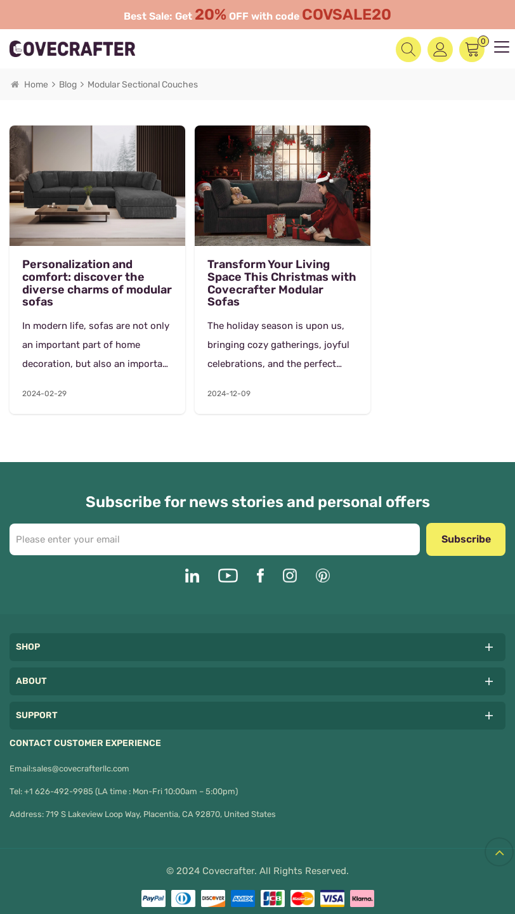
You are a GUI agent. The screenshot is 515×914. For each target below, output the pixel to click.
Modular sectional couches (143, 84)
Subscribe (466, 528)
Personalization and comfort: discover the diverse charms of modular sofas (83, 272)
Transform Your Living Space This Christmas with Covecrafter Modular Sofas (252, 272)
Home (29, 84)
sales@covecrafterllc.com (80, 757)
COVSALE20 (346, 14)
